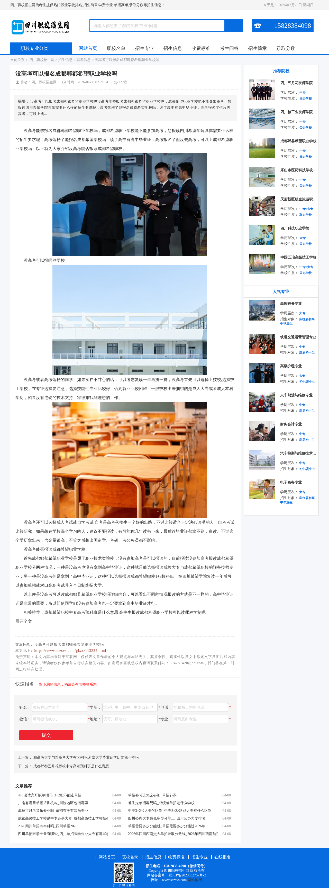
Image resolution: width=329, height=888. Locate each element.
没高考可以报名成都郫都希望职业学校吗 (127, 60)
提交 (46, 735)
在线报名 (222, 857)
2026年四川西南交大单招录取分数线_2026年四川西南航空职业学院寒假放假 (173, 834)
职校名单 (116, 48)
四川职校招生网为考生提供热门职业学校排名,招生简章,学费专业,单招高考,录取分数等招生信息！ (87, 5)
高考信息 (83, 60)
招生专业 (144, 48)
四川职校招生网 (41, 60)
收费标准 (201, 48)
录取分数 (286, 48)
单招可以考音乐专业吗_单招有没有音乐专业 (53, 811)
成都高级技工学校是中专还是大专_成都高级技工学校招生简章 (63, 818)
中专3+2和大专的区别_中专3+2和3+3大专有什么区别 (170, 811)
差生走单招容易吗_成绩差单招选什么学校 (161, 803)
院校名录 (130, 857)
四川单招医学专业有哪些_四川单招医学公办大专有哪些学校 (63, 834)
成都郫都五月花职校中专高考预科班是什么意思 (71, 766)
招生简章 (257, 48)
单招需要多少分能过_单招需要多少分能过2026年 (166, 826)
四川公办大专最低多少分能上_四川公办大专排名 (166, 818)
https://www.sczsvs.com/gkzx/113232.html (70, 651)
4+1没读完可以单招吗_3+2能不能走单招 (49, 795)
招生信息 (172, 48)
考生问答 (229, 48)
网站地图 (195, 880)
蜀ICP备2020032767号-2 (187, 875)
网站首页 (88, 48)
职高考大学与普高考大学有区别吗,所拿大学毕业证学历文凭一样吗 (86, 757)
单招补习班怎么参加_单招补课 (152, 795)
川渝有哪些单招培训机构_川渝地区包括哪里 (53, 803)
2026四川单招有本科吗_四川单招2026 (47, 826)
